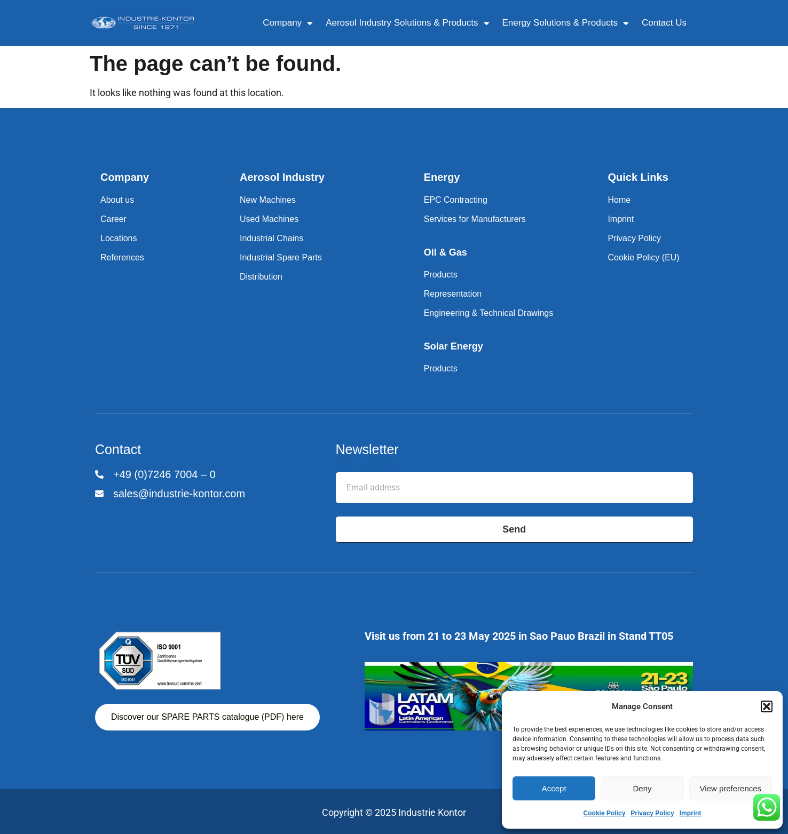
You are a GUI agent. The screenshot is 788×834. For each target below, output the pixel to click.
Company (288, 23)
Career (113, 219)
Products (441, 274)
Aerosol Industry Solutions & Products (407, 23)
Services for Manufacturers (475, 219)
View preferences (731, 788)
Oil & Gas (445, 252)
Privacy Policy (652, 813)
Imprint (691, 813)
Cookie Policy (605, 813)
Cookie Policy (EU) (643, 257)
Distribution (261, 276)
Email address (366, 464)
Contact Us (664, 23)
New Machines (268, 199)
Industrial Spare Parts (281, 257)
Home (619, 199)
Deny (642, 788)
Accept (554, 788)
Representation (453, 293)
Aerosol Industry (282, 177)
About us (117, 199)
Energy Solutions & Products (565, 23)
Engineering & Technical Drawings (489, 312)
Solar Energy (453, 346)
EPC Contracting (455, 199)
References (122, 257)
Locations (118, 238)
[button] (766, 706)
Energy (442, 177)
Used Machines (269, 219)
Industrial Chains (271, 238)
